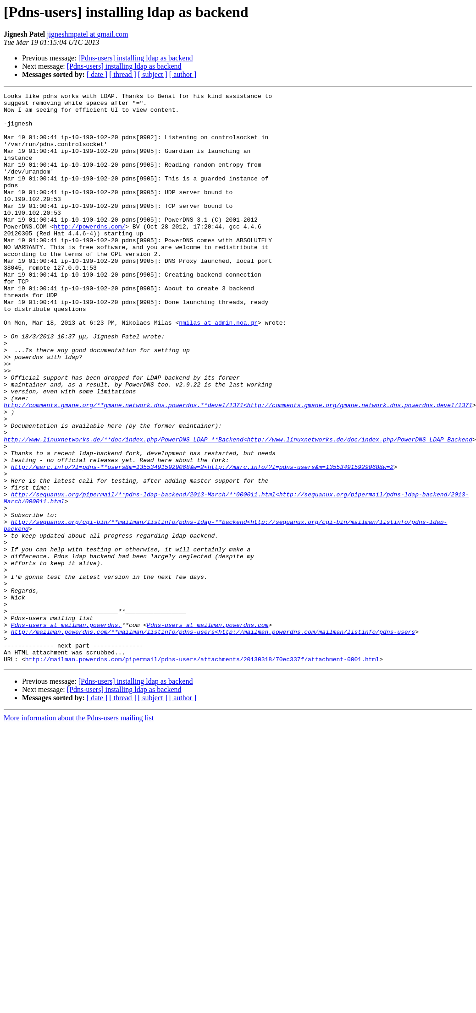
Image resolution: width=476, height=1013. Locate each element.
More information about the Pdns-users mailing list (79, 832)
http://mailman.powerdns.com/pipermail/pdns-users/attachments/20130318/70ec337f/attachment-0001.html (202, 773)
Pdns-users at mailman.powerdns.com (207, 732)
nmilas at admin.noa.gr (218, 369)
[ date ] (97, 74)
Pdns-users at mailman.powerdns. (66, 732)
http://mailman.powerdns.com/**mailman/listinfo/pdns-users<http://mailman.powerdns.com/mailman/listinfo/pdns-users (213, 740)
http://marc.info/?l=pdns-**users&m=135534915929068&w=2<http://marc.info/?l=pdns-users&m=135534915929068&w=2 (202, 542)
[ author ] (183, 74)
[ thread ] (122, 74)
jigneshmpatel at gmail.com (87, 34)
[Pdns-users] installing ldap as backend (135, 58)
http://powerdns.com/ (89, 254)
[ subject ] (152, 74)
